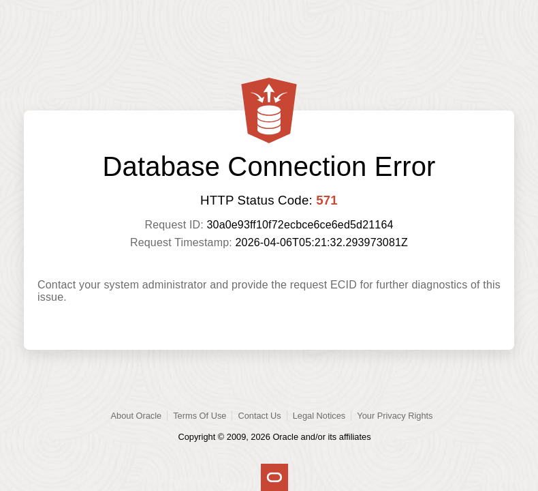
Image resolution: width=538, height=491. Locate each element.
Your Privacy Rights (394, 416)
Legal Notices (319, 416)
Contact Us (259, 416)
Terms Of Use (199, 416)
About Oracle (136, 416)
